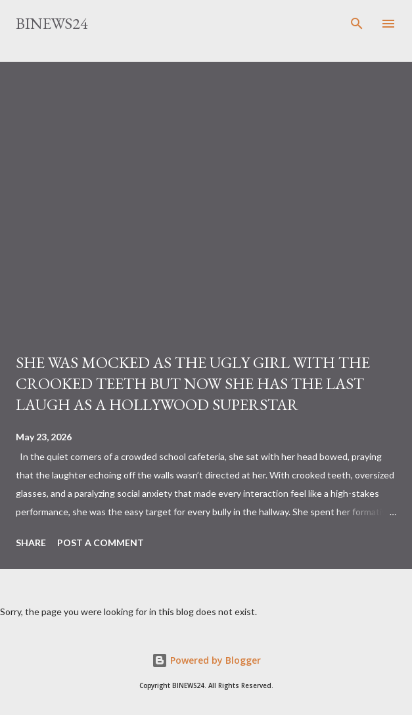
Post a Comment (100, 542)
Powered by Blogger (206, 660)
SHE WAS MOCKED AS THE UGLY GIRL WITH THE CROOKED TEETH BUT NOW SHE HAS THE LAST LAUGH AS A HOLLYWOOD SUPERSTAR (193, 383)
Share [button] (31, 542)
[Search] (357, 24)
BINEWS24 (52, 23)
